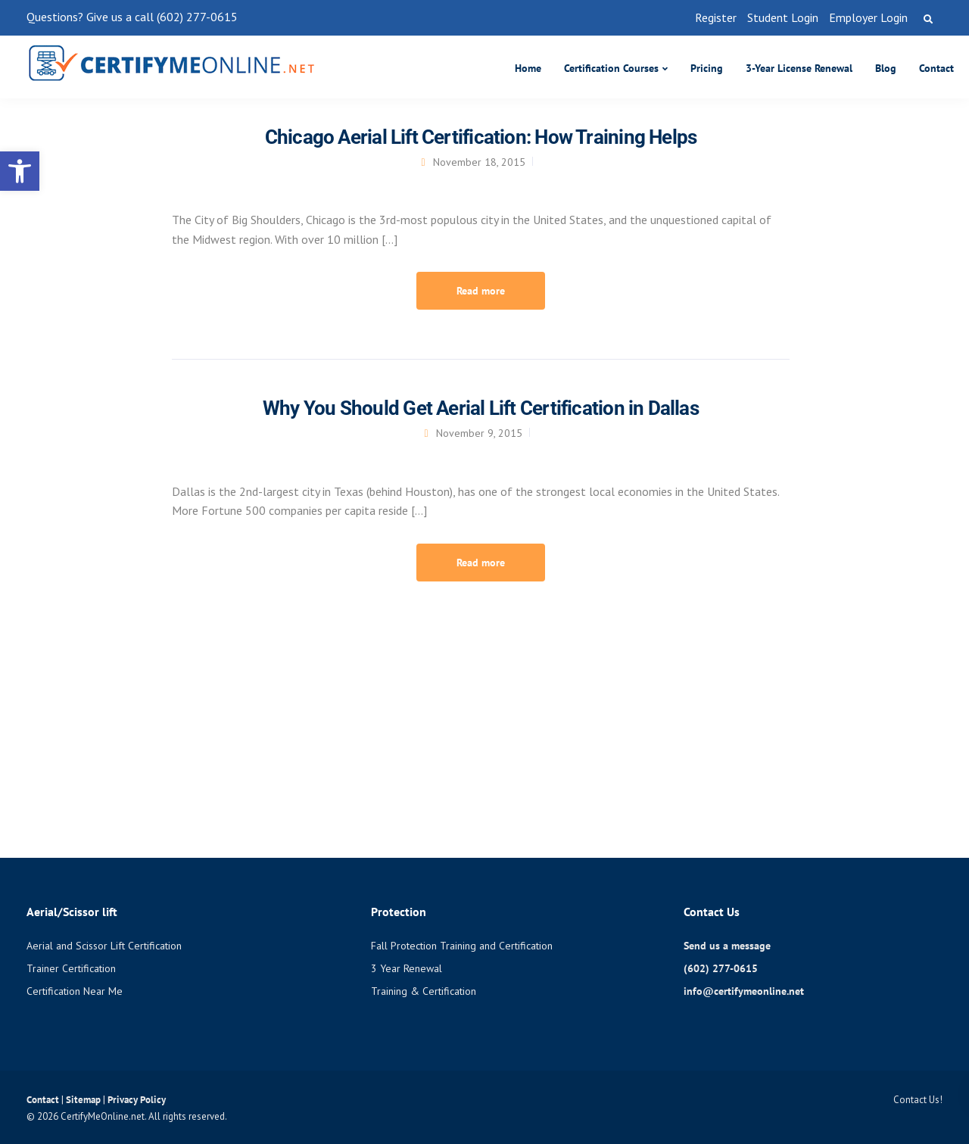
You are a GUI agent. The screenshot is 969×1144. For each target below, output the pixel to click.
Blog (885, 68)
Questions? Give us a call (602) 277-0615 (132, 16)
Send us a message (727, 945)
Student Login (782, 17)
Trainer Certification (71, 968)
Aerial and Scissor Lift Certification (104, 945)
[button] (19, 171)
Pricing (706, 68)
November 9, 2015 (479, 433)
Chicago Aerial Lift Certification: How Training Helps (481, 137)
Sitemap (84, 1099)
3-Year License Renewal (799, 68)
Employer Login (868, 17)
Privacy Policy (136, 1099)
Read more (480, 291)
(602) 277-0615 (721, 968)
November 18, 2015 (479, 162)
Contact (936, 68)
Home (528, 68)
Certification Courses (611, 68)
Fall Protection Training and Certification (462, 945)
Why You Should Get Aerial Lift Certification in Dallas (481, 408)
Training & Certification (423, 991)
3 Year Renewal (406, 968)
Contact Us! (918, 1099)
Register (716, 17)
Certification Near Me (74, 991)
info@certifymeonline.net (744, 991)
